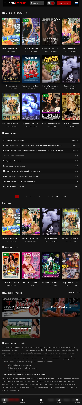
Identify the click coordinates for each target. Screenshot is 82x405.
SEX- (16, 3)
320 (65, 196)
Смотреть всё (74, 293)
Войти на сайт (65, 3)
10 (57, 196)
